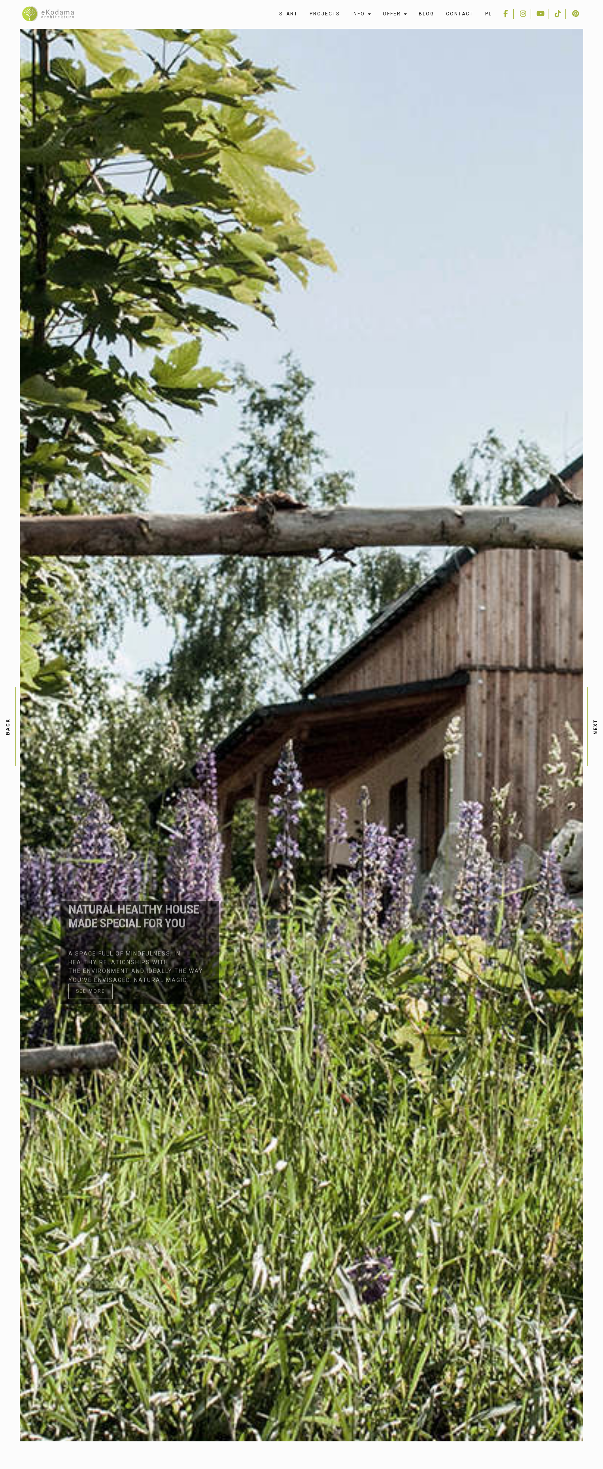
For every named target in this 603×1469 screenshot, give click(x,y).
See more (90, 953)
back (8, 727)
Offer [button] (395, 14)
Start (288, 14)
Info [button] (361, 14)
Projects (325, 14)
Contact (459, 14)
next (595, 727)
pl (488, 14)
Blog (426, 14)
